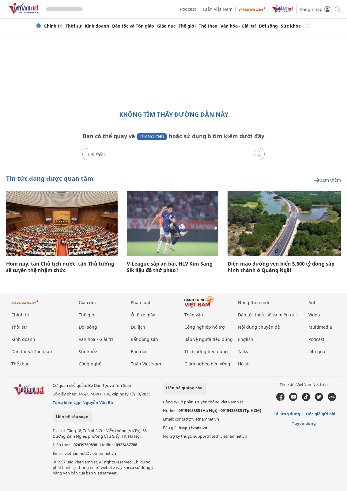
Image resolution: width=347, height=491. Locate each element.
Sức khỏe (291, 26)
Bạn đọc (139, 351)
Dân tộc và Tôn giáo (133, 26)
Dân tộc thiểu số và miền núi (267, 315)
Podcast (188, 9)
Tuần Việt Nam (217, 9)
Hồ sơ (244, 364)
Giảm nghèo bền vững (207, 364)
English (245, 339)
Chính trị (53, 26)
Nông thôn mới (253, 302)
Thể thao (208, 26)
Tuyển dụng (304, 423)
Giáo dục (166, 26)
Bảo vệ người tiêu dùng (208, 339)
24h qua (316, 351)
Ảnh (312, 302)
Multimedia (320, 327)
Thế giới (187, 26)
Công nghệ (90, 364)
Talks (243, 351)
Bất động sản (144, 339)
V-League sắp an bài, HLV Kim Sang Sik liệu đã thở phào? (170, 267)
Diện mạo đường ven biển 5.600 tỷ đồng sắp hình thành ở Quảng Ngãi (281, 267)
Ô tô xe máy (143, 315)
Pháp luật (140, 302)
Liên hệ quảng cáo (184, 388)
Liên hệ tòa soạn (72, 416)
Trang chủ (152, 136)
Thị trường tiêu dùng (206, 351)
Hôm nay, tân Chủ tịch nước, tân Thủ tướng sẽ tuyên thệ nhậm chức (60, 267)
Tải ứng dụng (287, 414)
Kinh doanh (97, 26)
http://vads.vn (193, 427)
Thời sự (74, 26)
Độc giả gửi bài (320, 414)
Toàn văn (193, 315)
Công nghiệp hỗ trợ (204, 327)
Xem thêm (327, 180)
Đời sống (268, 26)
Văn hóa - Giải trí (238, 26)
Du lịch (138, 327)
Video (314, 315)
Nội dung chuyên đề (259, 327)
